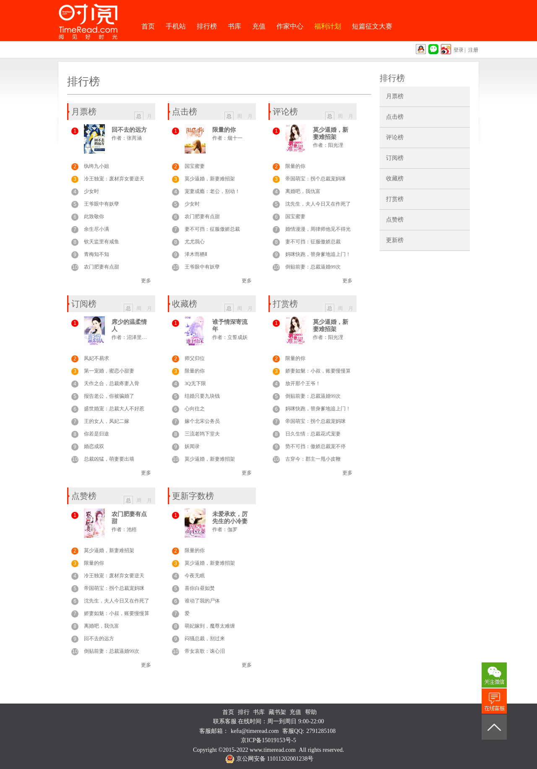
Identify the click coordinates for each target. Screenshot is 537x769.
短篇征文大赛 (372, 26)
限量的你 (224, 130)
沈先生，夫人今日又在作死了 (318, 204)
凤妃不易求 (96, 358)
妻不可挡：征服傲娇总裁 (212, 229)
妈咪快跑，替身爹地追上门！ (318, 254)
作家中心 (289, 26)
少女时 (91, 191)
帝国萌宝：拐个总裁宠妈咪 (315, 179)
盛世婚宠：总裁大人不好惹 (114, 409)
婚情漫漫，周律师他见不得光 (318, 229)
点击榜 (395, 117)
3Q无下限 (195, 383)
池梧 (132, 529)
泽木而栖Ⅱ (196, 254)
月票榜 (395, 96)
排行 (244, 712)
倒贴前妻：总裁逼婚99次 (313, 267)
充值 (259, 26)
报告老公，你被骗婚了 (109, 396)
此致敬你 (94, 216)
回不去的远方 (129, 130)
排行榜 (207, 26)
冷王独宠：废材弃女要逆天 (114, 179)
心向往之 (195, 409)
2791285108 (321, 731)
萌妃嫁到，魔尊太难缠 (210, 626)
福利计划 (327, 26)
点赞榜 (395, 219)
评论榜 (395, 137)
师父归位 (195, 358)
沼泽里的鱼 (139, 337)
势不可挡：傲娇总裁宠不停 (315, 446)
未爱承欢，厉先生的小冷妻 (230, 517)
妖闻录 (192, 446)
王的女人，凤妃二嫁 (106, 421)
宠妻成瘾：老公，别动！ (212, 191)
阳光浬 (335, 145)
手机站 (176, 26)
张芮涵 (134, 138)
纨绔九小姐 (96, 166)
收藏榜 (395, 178)
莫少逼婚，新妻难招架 (210, 179)
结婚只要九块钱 (202, 396)
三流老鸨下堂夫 (202, 434)
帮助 (311, 712)
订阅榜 (395, 158)
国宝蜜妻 (195, 166)
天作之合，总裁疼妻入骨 (111, 383)
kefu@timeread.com (255, 731)
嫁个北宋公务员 (202, 421)
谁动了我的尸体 (202, 601)
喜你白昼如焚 (200, 588)
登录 (459, 50)
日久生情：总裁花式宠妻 (313, 434)
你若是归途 (96, 434)
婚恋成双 (94, 446)
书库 (234, 26)
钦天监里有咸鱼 (101, 242)
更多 (146, 281)
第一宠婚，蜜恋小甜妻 (109, 371)
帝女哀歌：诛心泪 (205, 651)
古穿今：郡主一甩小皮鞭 (313, 459)
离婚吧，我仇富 (303, 191)
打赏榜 (395, 199)
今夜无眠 (195, 576)
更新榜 (395, 240)
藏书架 (277, 712)
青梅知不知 (96, 254)
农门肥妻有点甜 (101, 267)
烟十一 (234, 138)
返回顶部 (494, 735)
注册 (473, 50)
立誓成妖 (237, 337)
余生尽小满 (96, 229)
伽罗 (232, 529)
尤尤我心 (195, 242)
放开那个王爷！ (303, 383)
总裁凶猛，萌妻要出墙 (109, 459)
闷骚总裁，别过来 (205, 638)
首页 (148, 26)
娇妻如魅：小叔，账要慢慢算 (318, 371)
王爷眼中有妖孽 (101, 204)
